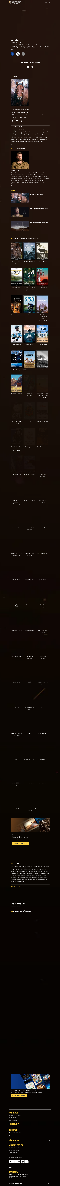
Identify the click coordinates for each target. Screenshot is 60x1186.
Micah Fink (15, 170)
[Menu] (49, 2)
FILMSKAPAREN (18, 148)
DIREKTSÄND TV (14, 1124)
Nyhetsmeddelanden (15, 1132)
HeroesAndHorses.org (33, 115)
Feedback (13, 1167)
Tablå (11, 1126)
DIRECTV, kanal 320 (14, 1147)
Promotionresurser (14, 1135)
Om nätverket (13, 1120)
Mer (13, 185)
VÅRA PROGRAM (14, 1141)
